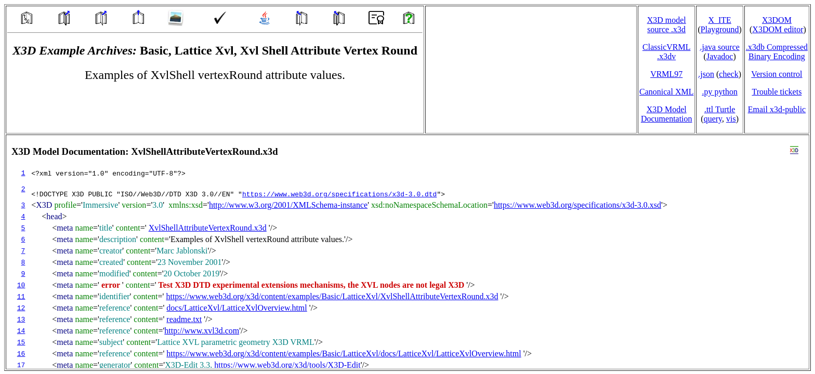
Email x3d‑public (777, 109)
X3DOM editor (777, 29)
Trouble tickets (777, 91)
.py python (719, 91)
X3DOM (777, 20)
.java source (719, 47)
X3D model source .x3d (666, 25)
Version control (776, 74)
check (728, 74)
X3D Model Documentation (666, 114)
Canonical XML (666, 91)
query (713, 118)
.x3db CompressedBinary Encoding (777, 52)
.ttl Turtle (719, 109)
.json (706, 74)
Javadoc (719, 56)
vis (731, 118)
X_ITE (719, 20)
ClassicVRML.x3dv (666, 52)
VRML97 (666, 74)
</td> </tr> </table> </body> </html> (407, 252)
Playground (720, 29)
